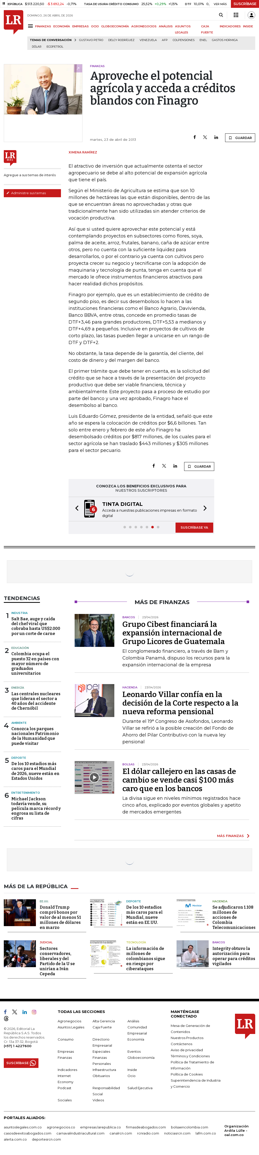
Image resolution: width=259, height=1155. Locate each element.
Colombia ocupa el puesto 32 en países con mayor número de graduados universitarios (35, 663)
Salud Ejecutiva (140, 1088)
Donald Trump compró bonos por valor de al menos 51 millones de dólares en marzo (60, 917)
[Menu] (31, 26)
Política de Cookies (187, 1074)
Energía (17, 687)
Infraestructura (104, 1069)
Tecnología (136, 942)
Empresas (66, 1051)
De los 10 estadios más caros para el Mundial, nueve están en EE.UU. (144, 915)
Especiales (101, 1051)
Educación (20, 648)
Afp (165, 40)
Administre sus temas (26, 193)
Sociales (65, 1100)
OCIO (95, 26)
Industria (19, 613)
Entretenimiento (25, 792)
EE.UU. (44, 901)
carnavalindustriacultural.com (80, 1133)
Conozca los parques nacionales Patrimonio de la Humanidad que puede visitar (35, 736)
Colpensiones (184, 40)
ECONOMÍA (61, 26)
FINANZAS (43, 26)
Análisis (133, 1021)
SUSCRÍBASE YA (194, 527)
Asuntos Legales (71, 1027)
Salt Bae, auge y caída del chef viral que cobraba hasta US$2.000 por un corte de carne (35, 626)
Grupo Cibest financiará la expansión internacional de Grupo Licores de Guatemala (173, 633)
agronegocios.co (61, 1127)
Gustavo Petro (91, 40)
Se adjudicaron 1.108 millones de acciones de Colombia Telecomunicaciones (234, 917)
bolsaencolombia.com (189, 1127)
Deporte (18, 758)
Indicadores (67, 1069)
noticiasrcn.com (177, 1133)
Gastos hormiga (225, 40)
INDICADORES (230, 26)
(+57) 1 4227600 (17, 1046)
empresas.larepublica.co (100, 1127)
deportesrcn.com (46, 1139)
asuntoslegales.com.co (23, 1127)
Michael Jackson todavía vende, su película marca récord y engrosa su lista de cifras (36, 808)
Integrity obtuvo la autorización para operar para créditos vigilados (233, 956)
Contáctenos (181, 1044)
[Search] (221, 15)
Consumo (66, 1039)
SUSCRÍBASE (244, 4)
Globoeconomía (141, 1057)
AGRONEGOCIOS (144, 26)
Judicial (46, 942)
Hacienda (219, 901)
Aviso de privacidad (187, 1050)
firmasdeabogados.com (146, 1127)
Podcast (64, 1088)
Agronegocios (69, 1021)
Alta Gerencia (104, 1021)
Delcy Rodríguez (121, 40)
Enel (203, 40)
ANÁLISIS (166, 26)
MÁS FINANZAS (230, 836)
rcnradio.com (148, 1133)
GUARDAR (240, 138)
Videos (98, 1100)
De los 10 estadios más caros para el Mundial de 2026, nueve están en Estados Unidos (35, 771)
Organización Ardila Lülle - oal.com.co (236, 1130)
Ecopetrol (55, 46)
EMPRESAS (80, 26)
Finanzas (65, 1057)
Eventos (134, 1051)
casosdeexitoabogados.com (27, 1133)
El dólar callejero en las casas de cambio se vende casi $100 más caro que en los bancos (179, 780)
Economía (135, 1039)
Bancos (218, 942)
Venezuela (148, 40)
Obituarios (101, 1075)
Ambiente (19, 723)
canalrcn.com (121, 1133)
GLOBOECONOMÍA (115, 26)
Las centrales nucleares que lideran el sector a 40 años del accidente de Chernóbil (35, 701)
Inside (132, 1069)
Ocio (131, 1075)
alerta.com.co (15, 1139)
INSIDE (248, 26)
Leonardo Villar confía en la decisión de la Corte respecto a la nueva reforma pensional (180, 703)
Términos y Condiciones (190, 1056)
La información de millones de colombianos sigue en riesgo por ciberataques (145, 958)
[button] (75, 509)
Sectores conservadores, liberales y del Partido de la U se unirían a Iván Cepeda (57, 961)
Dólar (36, 46)
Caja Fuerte (102, 1027)
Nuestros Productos (187, 1037)
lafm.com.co (206, 1133)
